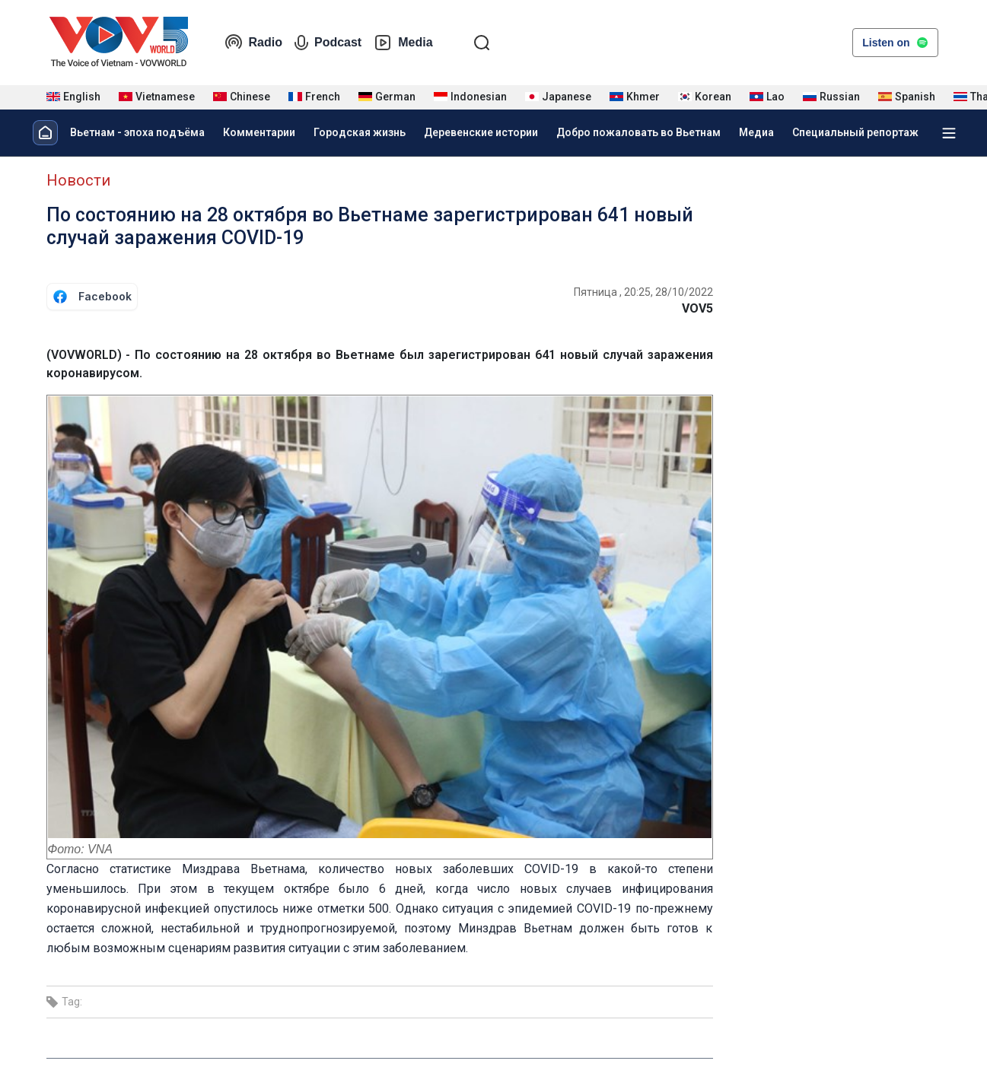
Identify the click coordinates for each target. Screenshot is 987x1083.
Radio (253, 42)
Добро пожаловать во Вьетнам (638, 132)
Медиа (756, 132)
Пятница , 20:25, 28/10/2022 (643, 292)
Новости (78, 180)
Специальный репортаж (855, 132)
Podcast (328, 42)
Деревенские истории (481, 132)
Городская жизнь (360, 132)
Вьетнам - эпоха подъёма (137, 132)
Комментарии (259, 132)
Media (403, 42)
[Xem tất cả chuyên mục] (949, 133)
